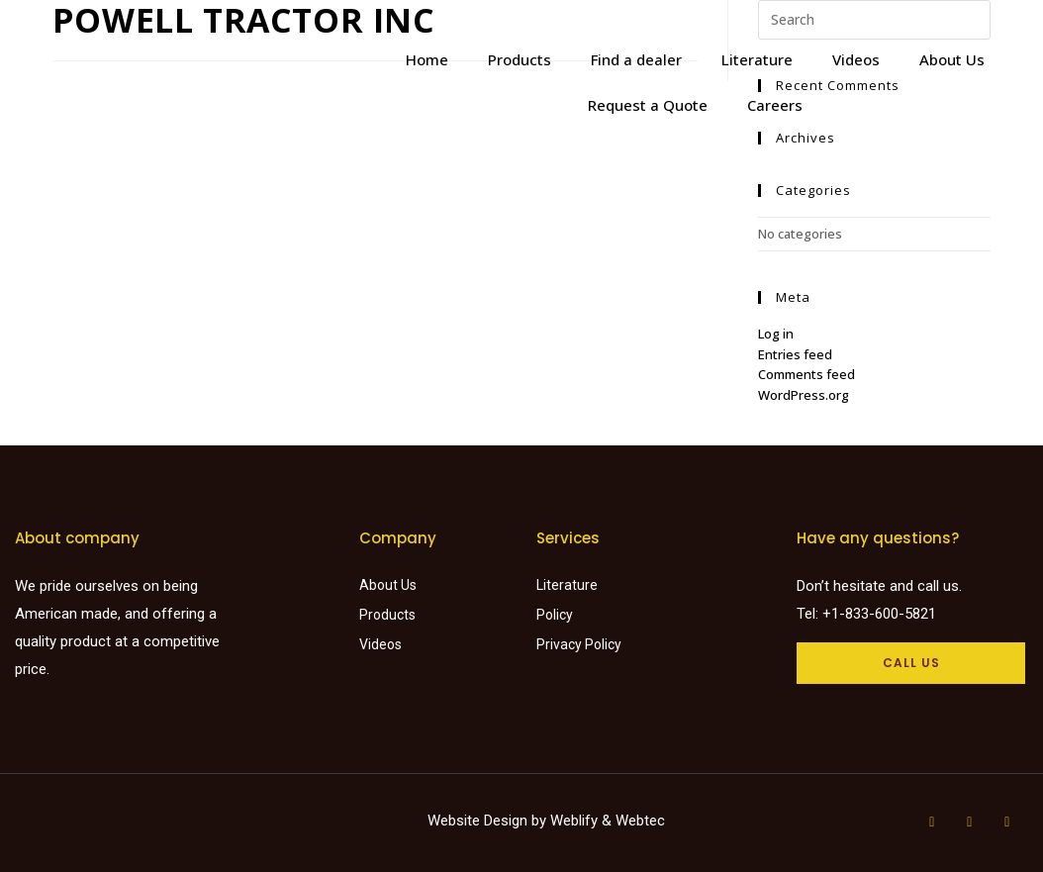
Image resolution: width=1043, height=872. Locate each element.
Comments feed (806, 374)
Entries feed (795, 354)
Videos (856, 59)
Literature (757, 59)
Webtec (640, 820)
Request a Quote (648, 105)
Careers (775, 105)
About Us (952, 59)
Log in (776, 333)
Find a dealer (636, 59)
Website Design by (488, 820)
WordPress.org (803, 395)
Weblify (574, 820)
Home (427, 59)
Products (519, 59)
